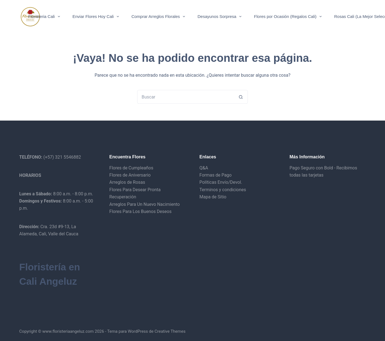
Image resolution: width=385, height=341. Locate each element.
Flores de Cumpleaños (131, 168)
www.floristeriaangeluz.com (67, 331)
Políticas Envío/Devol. (220, 182)
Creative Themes (170, 331)
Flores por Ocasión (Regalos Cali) (289, 16)
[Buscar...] (185, 97)
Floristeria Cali (45, 16)
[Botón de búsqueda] (241, 97)
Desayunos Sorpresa (220, 16)
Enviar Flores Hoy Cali (96, 16)
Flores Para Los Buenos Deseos (140, 211)
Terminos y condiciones (222, 189)
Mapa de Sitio (212, 196)
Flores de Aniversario (129, 175)
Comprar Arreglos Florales (159, 16)
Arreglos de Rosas (127, 182)
